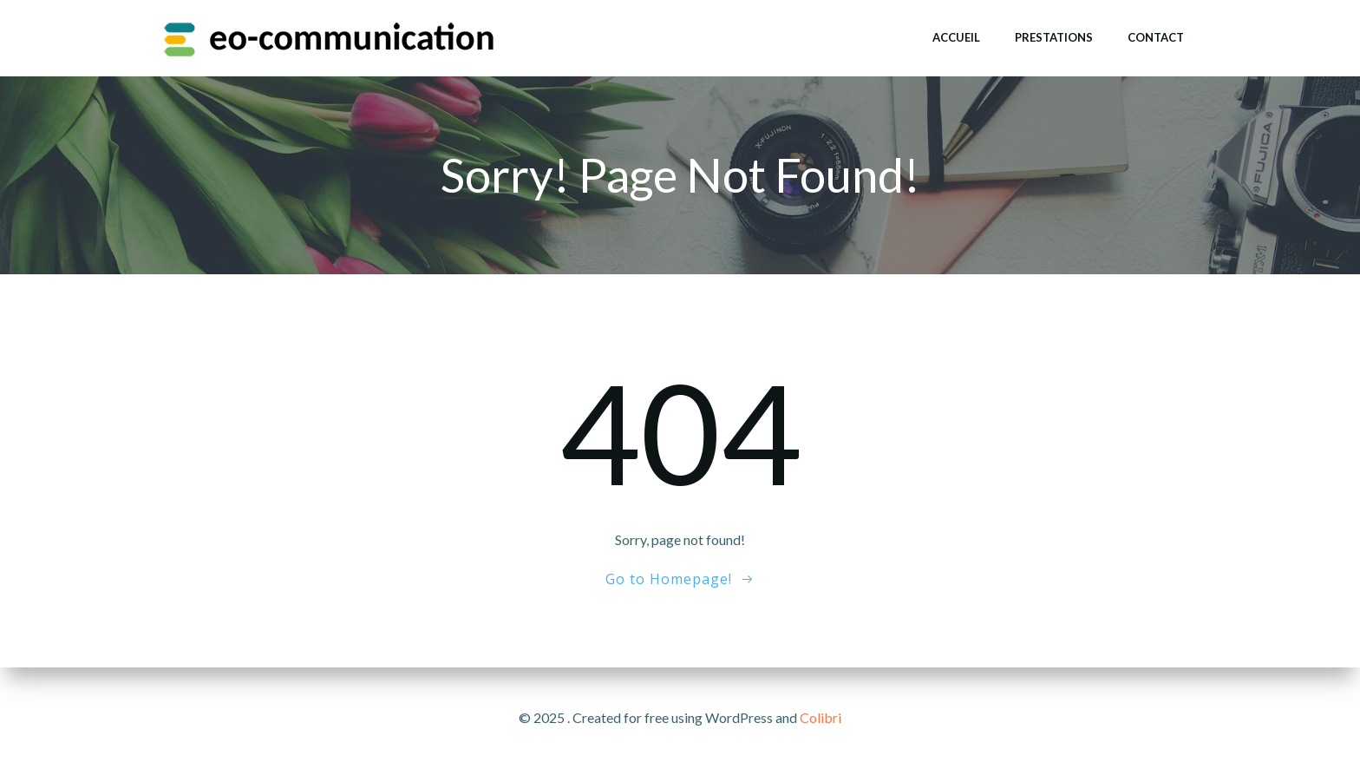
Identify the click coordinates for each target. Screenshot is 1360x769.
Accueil (956, 37)
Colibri (820, 717)
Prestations (1054, 37)
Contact (1156, 37)
